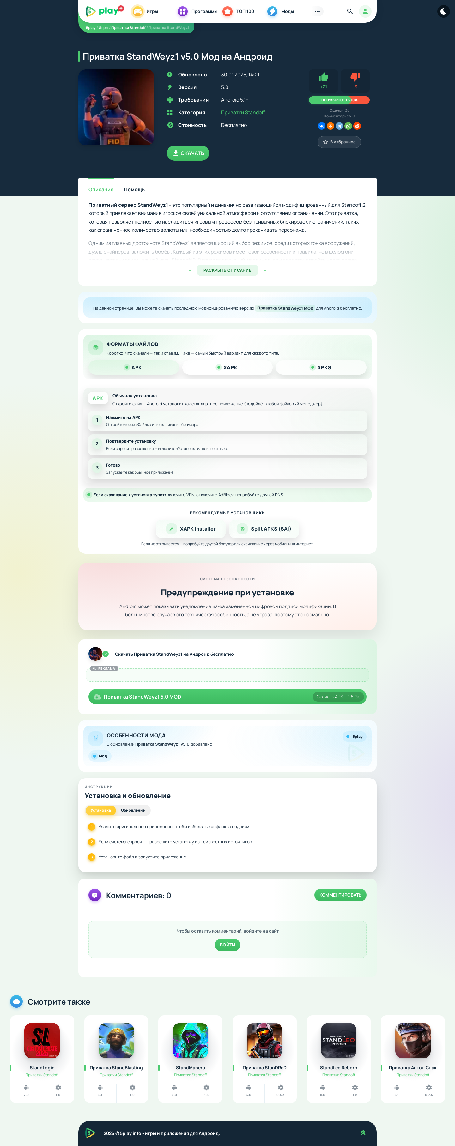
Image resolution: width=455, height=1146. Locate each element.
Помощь (134, 189)
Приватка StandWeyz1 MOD (285, 308)
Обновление (133, 810)
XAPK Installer (191, 528)
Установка (101, 810)
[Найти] (350, 11)
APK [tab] (133, 367)
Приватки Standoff (243, 112)
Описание (101, 189)
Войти (227, 945)
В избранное (339, 142)
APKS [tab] (321, 367)
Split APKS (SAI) (264, 528)
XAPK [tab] (227, 367)
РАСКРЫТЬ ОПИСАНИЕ (227, 270)
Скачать (188, 153)
